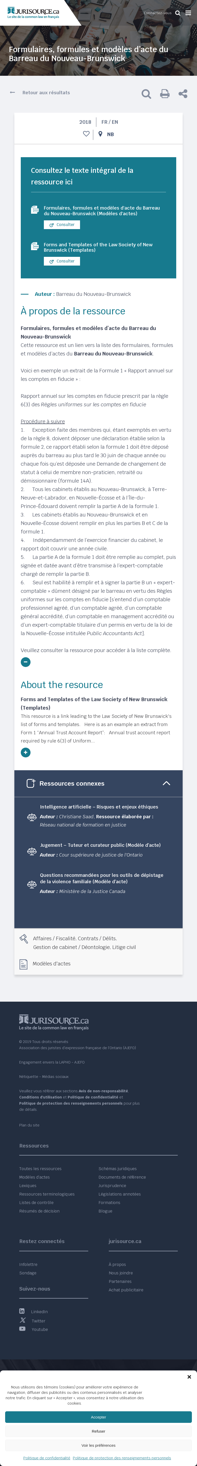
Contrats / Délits (97, 947)
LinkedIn (33, 1311)
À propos (117, 1264)
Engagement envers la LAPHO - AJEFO (52, 1062)
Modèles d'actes (52, 972)
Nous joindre (121, 1273)
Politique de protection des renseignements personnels (122, 1458)
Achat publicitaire (126, 1290)
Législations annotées (119, 1194)
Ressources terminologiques (47, 1194)
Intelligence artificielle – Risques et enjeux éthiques (99, 815)
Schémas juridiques (117, 1169)
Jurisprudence (112, 1186)
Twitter (32, 1321)
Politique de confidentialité (46, 1458)
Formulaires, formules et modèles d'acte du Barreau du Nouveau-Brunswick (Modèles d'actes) (98, 214)
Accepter (98, 1417)
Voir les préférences (99, 1445)
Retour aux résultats (46, 93)
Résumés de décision (39, 1211)
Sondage (27, 1273)
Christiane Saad (76, 825)
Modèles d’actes (34, 1177)
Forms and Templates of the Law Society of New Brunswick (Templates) (103, 255)
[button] (189, 1376)
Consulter (62, 232)
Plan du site (29, 1125)
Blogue (105, 1211)
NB (110, 134)
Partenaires (120, 1281)
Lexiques (27, 1186)
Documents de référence (122, 1177)
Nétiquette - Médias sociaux (43, 1076)
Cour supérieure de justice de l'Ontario (101, 863)
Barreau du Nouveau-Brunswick (93, 302)
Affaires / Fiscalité (54, 947)
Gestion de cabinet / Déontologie (71, 955)
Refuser (98, 1431)
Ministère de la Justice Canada (92, 900)
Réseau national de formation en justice (83, 833)
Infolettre (28, 1264)
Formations (109, 1203)
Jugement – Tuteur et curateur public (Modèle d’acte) (100, 854)
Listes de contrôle (36, 1203)
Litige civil (124, 955)
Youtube (33, 1329)
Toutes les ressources (40, 1169)
